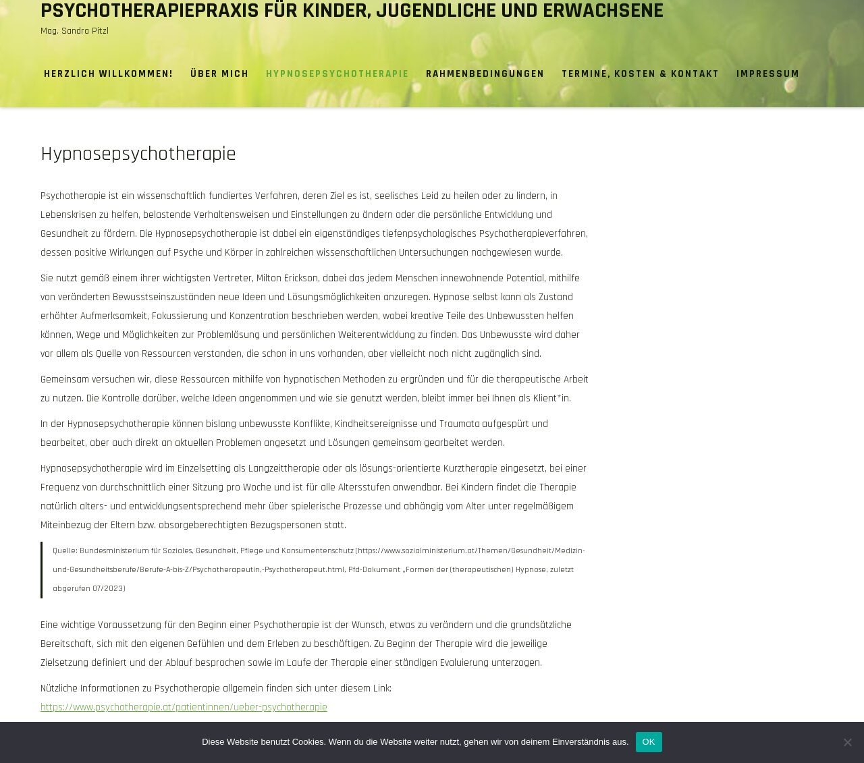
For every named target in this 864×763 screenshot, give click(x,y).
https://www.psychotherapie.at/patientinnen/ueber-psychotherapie (183, 707)
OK (649, 742)
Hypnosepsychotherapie (337, 73)
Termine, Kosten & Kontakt (641, 73)
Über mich (219, 73)
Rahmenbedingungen (485, 73)
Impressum (768, 73)
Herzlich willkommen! (108, 73)
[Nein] (847, 742)
